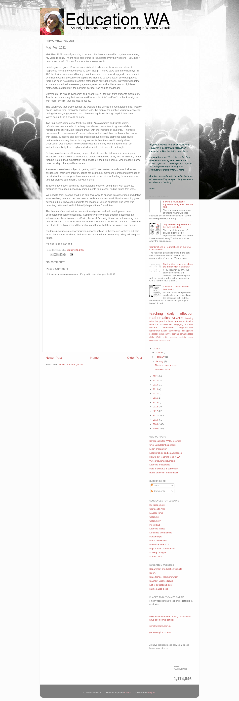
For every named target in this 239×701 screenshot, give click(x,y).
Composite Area (157, 509)
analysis (182, 337)
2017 (156, 393)
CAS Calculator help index (162, 445)
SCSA (152, 573)
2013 (156, 406)
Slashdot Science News (161, 581)
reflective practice (158, 321)
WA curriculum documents (162, 461)
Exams (164, 331)
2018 (156, 389)
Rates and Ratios (158, 540)
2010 (156, 420)
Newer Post (54, 357)
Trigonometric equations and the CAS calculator (177, 225)
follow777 (129, 692)
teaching (156, 313)
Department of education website (165, 569)
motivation (188, 321)
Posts (155, 485)
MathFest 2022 (162, 369)
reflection (154, 324)
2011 (156, 415)
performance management (181, 331)
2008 (156, 428)
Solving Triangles (157, 552)
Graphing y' (155, 521)
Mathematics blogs (158, 589)
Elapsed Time (156, 513)
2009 (156, 424)
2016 (156, 398)
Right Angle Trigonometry (162, 548)
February (160, 357)
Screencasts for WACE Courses (165, 441)
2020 (156, 380)
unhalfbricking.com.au (160, 626)
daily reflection (180, 313)
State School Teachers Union (163, 577)
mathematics (159, 318)
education (177, 318)
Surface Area (155, 556)
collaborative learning (169, 334)
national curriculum (161, 327)
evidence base (164, 340)
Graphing (154, 517)
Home (94, 357)
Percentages (155, 536)
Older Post (134, 357)
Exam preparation (158, 449)
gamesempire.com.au (160, 632)
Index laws (154, 525)
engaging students (183, 324)
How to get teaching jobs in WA (164, 457)
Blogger (151, 692)
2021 (156, 376)
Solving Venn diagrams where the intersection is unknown (178, 265)
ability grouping (170, 337)
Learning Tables (157, 528)
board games (175, 321)
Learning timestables (159, 464)
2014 (156, 402)
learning (189, 318)
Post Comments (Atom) (71, 364)
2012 (156, 411)
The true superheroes (165, 365)
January (160, 361)
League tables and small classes (165, 453)
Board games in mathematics (163, 472)
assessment (166, 324)
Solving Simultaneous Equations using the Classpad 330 (178, 204)
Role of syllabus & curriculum (163, 468)
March (159, 352)
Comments (158, 491)
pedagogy (153, 334)
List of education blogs (160, 585)
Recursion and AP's (159, 544)
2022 (156, 348)
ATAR (158, 337)
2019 (156, 384)
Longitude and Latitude (160, 532)
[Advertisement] (171, 88)
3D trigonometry (157, 505)
